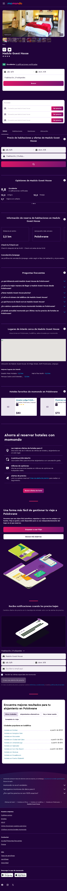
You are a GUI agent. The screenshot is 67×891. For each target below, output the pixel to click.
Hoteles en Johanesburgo (13, 743)
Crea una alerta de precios (39, 478)
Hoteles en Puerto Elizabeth (14, 758)
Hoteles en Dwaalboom (12, 755)
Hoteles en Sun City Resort (14, 749)
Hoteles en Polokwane (53, 802)
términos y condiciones (37, 684)
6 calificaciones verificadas (26, 64)
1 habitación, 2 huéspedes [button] (14, 78)
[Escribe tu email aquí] (35, 668)
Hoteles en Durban (11, 730)
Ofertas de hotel (10, 802)
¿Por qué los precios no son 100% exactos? (34, 793)
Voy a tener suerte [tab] (50, 714)
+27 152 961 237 (8, 61)
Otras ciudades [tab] (10, 714)
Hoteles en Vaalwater (11, 746)
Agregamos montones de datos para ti (34, 789)
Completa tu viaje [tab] (12, 719)
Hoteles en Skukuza (11, 752)
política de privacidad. (57, 684)
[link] (33, 490)
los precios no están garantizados (54, 778)
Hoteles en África (22, 802)
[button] (3, 3)
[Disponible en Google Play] (7, 875)
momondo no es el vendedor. (34, 785)
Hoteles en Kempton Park (13, 733)
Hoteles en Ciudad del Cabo (14, 739)
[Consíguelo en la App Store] (20, 875)
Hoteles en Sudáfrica (37, 802)
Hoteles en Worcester (12, 736)
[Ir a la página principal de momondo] (15, 3)
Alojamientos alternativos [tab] (29, 714)
